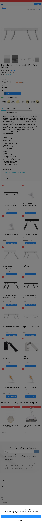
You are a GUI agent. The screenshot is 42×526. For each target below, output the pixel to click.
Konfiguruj (21, 521)
